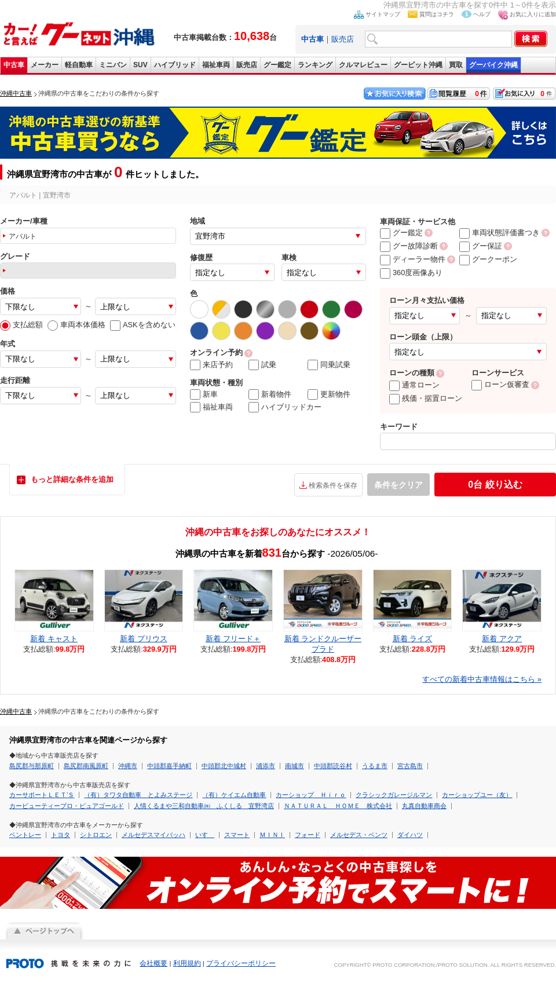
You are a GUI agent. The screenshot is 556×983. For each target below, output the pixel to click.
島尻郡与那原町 (31, 765)
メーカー (44, 65)
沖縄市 (127, 765)
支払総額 (21, 324)
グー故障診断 (409, 246)
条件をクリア (398, 484)
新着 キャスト (54, 638)
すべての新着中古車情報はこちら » (482, 679)
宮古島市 (410, 765)
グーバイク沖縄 (493, 65)
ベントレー (25, 834)
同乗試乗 (329, 365)
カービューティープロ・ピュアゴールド (66, 805)
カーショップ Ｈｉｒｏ (311, 794)
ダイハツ (410, 834)
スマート (237, 834)
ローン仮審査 (500, 384)
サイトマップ (382, 14)
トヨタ (60, 834)
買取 (456, 65)
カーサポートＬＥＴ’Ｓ (41, 794)
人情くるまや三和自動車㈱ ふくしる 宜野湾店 (204, 805)
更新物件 (329, 394)
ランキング (315, 65)
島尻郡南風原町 (86, 765)
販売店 (342, 39)
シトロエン (96, 834)
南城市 (294, 765)
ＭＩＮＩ (272, 834)
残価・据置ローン (425, 398)
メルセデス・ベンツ (358, 834)
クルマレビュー (363, 65)
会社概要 (153, 963)
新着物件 (269, 394)
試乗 (262, 365)
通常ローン (414, 385)
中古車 (13, 65)
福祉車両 (216, 65)
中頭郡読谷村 (333, 765)
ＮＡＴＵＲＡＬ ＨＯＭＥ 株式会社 (338, 805)
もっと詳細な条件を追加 (72, 479)
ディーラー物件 (412, 259)
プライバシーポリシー (241, 963)
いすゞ (204, 834)
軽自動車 (79, 65)
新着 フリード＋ (233, 638)
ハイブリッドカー (284, 407)
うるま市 (374, 765)
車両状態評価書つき (499, 232)
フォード (307, 834)
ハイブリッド (175, 65)
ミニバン (113, 65)
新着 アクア (502, 638)
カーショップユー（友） (477, 794)
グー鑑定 (277, 65)
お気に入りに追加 (533, 14)
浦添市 (265, 765)
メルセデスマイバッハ (153, 834)
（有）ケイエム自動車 (234, 794)
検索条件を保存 (333, 485)
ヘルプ (482, 14)
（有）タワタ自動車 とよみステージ (138, 794)
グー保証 (480, 246)
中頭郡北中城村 (224, 765)
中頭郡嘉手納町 (169, 765)
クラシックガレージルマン (394, 794)
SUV (140, 65)
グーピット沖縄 (418, 65)
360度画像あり (411, 272)
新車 (204, 394)
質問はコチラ (436, 14)
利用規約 (187, 963)
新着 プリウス (143, 638)
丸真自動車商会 (424, 805)
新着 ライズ (413, 638)
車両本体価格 (76, 324)
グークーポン (488, 259)
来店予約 (211, 365)
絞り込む (495, 484)
